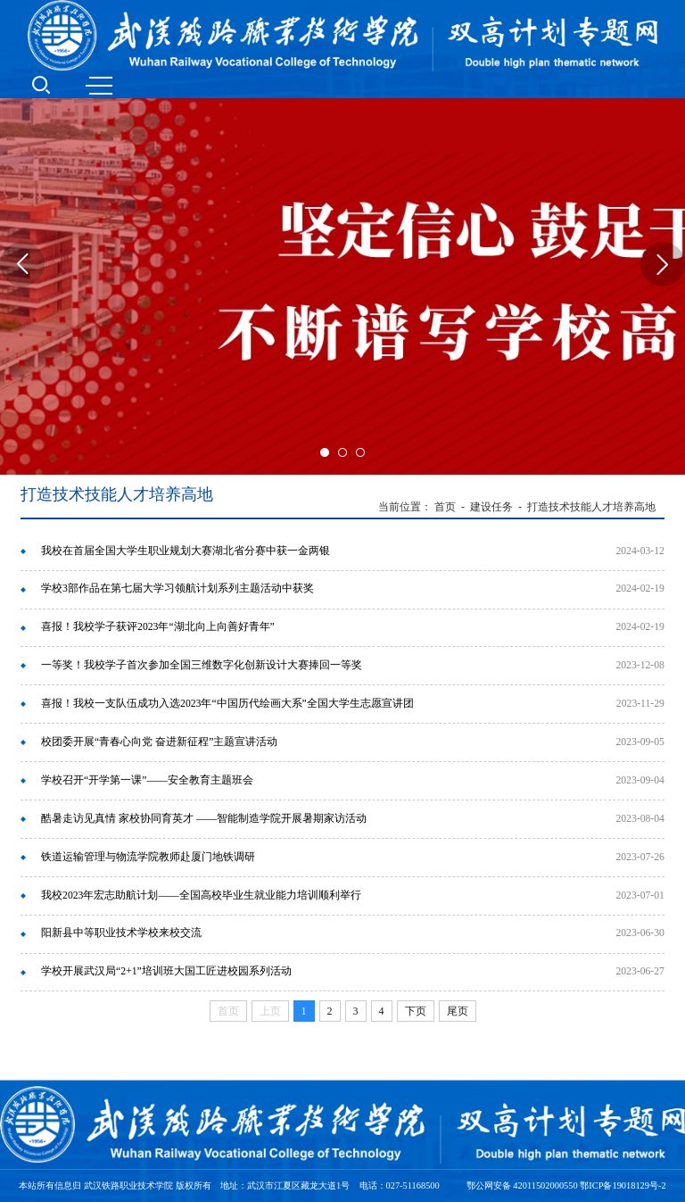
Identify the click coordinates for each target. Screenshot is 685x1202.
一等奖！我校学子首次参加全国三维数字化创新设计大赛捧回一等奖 (201, 665)
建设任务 (491, 507)
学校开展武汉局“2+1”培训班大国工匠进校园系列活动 (166, 971)
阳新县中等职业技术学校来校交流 (121, 933)
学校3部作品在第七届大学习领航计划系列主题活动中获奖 (177, 588)
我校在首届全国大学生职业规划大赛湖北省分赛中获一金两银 (185, 551)
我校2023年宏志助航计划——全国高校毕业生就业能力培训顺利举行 (201, 895)
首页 (445, 507)
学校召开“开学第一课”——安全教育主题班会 (147, 780)
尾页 (457, 1011)
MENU (99, 86)
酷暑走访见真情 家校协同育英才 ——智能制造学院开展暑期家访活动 (204, 819)
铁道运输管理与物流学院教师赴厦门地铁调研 (148, 857)
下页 (415, 1011)
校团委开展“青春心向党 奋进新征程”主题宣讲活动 (159, 742)
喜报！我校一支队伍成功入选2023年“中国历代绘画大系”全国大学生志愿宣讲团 (227, 703)
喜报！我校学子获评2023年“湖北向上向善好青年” (158, 627)
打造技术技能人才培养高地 (591, 507)
